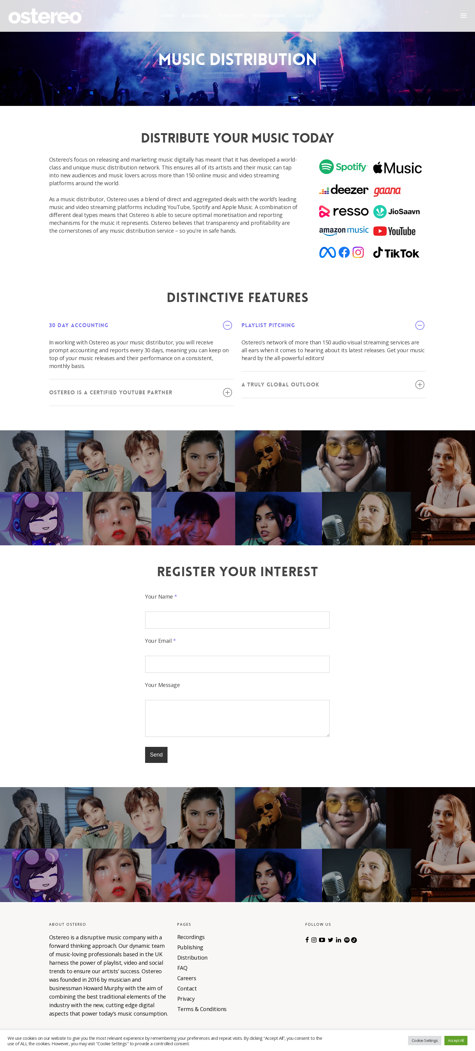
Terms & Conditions (202, 1009)
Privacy (186, 998)
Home (167, 15)
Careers (186, 978)
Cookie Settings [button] (425, 1040)
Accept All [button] (456, 1040)
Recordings (196, 15)
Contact (303, 15)
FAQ (182, 967)
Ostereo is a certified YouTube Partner (140, 392)
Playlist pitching (332, 325)
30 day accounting (140, 325)
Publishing (232, 15)
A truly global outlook (332, 384)
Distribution (269, 15)
